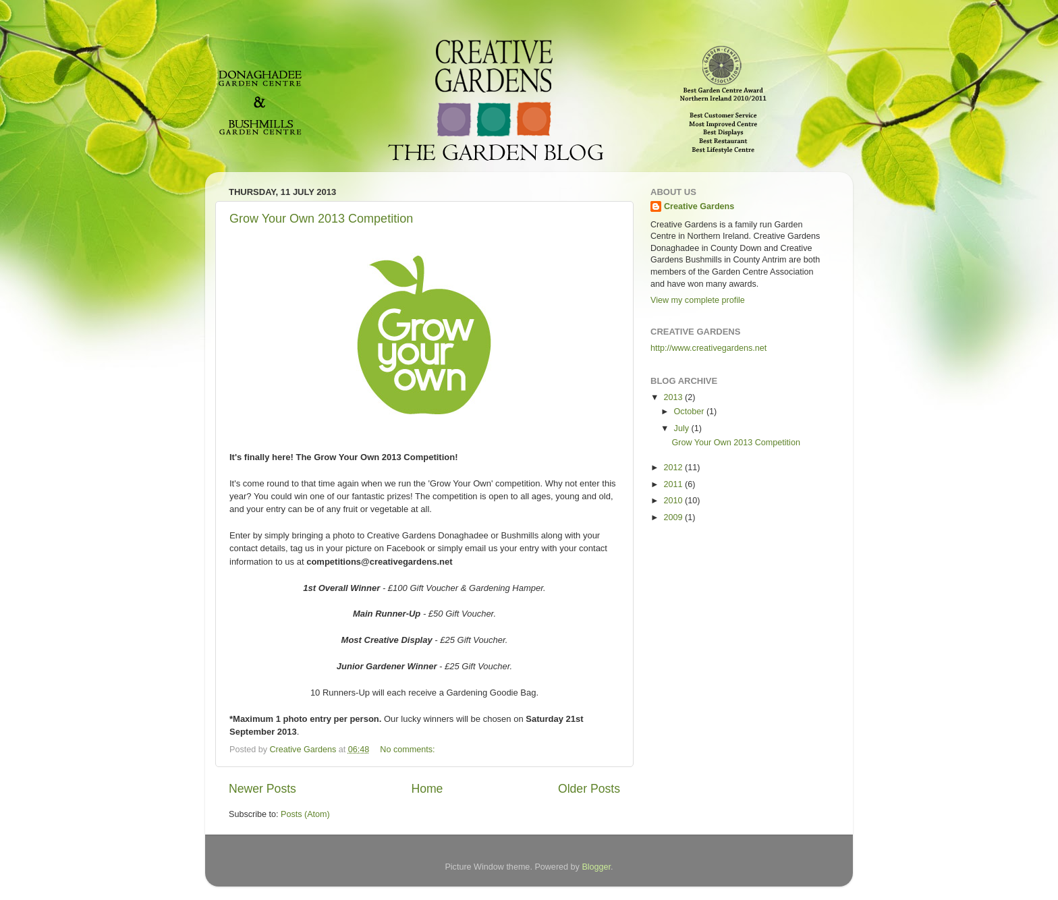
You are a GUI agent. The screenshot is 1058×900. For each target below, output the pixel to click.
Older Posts (589, 788)
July (683, 428)
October (690, 411)
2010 (674, 500)
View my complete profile (697, 300)
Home (427, 788)
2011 (674, 484)
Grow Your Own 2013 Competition (321, 218)
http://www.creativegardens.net (708, 348)
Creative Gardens (699, 206)
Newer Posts (262, 788)
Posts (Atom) (305, 814)
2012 (674, 467)
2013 (674, 397)
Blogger (596, 867)
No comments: (408, 749)
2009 (674, 517)
